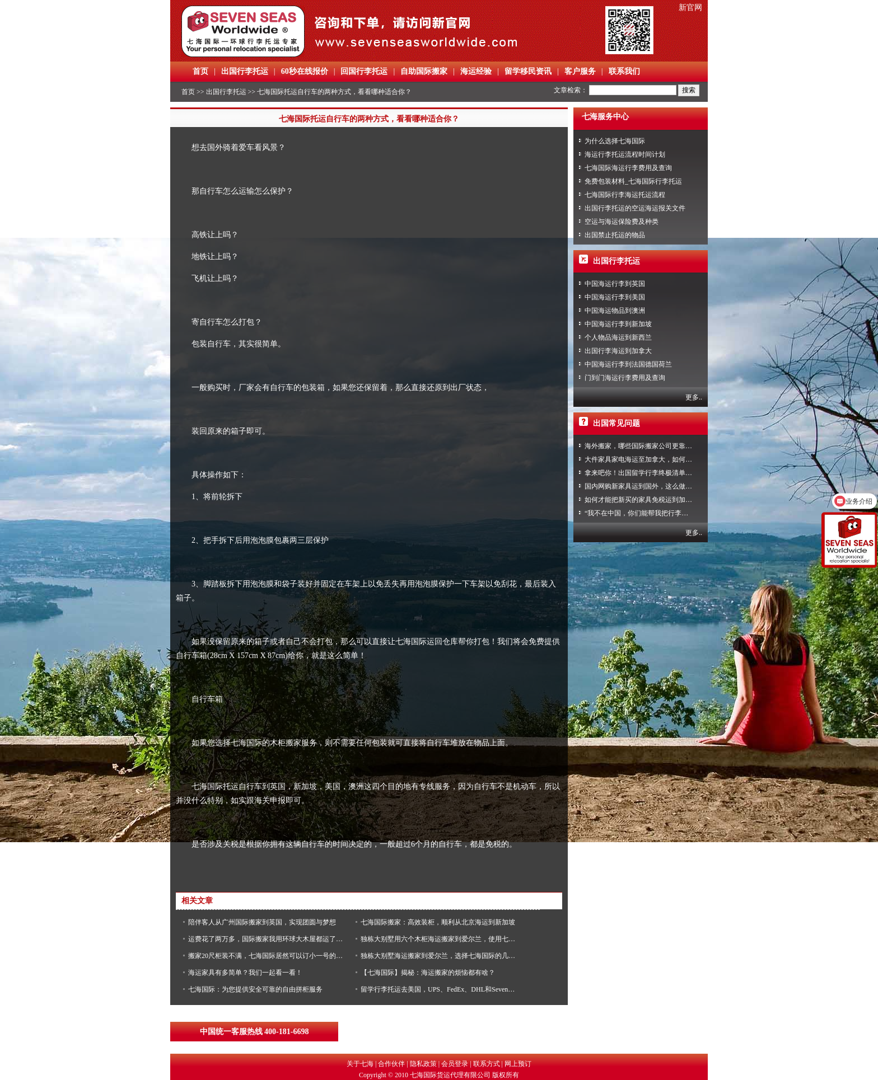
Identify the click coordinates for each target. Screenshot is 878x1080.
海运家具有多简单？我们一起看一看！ (245, 972)
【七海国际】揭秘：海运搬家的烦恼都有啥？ (428, 972)
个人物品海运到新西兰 (618, 337)
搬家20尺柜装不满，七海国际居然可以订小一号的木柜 (268, 956)
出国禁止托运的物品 (615, 235)
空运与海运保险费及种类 (621, 222)
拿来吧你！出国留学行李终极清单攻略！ (645, 473)
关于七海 (360, 1064)
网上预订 (518, 1064)
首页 (200, 71)
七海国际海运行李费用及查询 (628, 168)
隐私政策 (423, 1064)
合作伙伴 (391, 1064)
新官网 (690, 7)
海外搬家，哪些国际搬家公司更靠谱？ (642, 446)
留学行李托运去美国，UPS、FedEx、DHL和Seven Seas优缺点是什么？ (465, 989)
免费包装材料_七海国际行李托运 (633, 181)
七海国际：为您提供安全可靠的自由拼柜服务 (255, 989)
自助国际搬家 (423, 71)
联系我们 (624, 71)
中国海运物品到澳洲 (615, 310)
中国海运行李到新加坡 (618, 324)
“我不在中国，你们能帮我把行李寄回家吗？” (651, 513)
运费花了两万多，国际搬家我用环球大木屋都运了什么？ (272, 939)
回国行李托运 (363, 71)
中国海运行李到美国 (615, 297)
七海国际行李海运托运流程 (625, 195)
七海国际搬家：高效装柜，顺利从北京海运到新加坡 (438, 922)
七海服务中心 (605, 116)
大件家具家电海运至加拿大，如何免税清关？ (652, 459)
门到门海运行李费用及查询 (625, 378)
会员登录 (454, 1064)
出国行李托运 (244, 71)
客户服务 (580, 71)
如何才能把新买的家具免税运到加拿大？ (645, 500)
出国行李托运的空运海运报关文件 (635, 208)
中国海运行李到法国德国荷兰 (628, 364)
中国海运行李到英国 (615, 284)
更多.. (693, 397)
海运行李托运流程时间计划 (625, 154)
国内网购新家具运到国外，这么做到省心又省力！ (658, 486)
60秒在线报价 (304, 71)
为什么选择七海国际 (615, 141)
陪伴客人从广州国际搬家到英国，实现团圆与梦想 (262, 922)
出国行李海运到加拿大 (618, 351)
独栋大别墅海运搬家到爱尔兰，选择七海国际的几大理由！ (448, 956)
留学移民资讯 (528, 71)
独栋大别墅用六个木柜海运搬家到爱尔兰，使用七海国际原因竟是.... (461, 939)
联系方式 (486, 1064)
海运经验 (476, 71)
